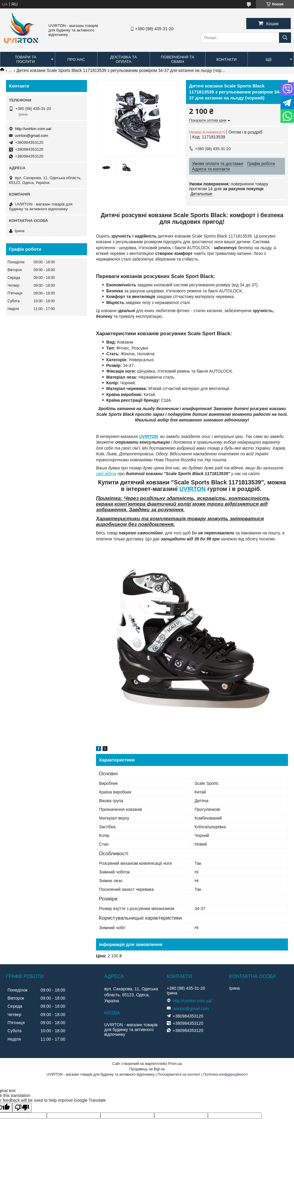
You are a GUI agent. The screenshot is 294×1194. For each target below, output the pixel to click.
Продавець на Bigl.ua (147, 1069)
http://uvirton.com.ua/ (33, 128)
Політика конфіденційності (225, 1074)
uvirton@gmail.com (31, 135)
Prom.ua (175, 1064)
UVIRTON (148, 436)
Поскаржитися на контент (179, 1074)
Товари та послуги (25, 59)
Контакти (226, 59)
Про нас (76, 59)
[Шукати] (285, 37)
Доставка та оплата (123, 59)
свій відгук (106, 473)
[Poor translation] (22, 1108)
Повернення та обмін (177, 59)
